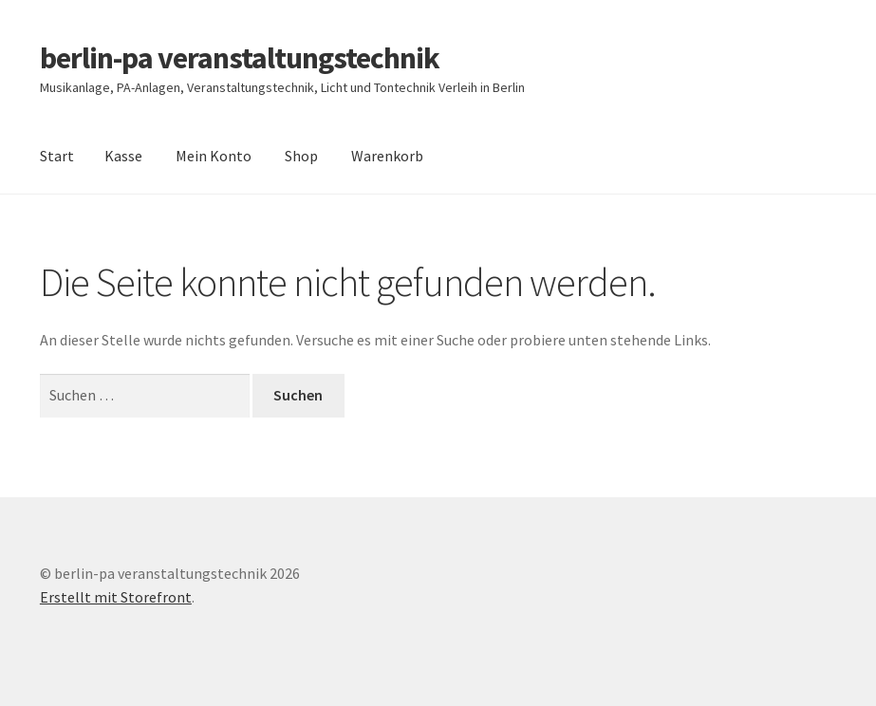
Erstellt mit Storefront (116, 596)
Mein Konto (214, 155)
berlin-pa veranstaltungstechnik (239, 58)
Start (57, 155)
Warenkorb (387, 155)
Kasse (123, 155)
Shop (301, 155)
